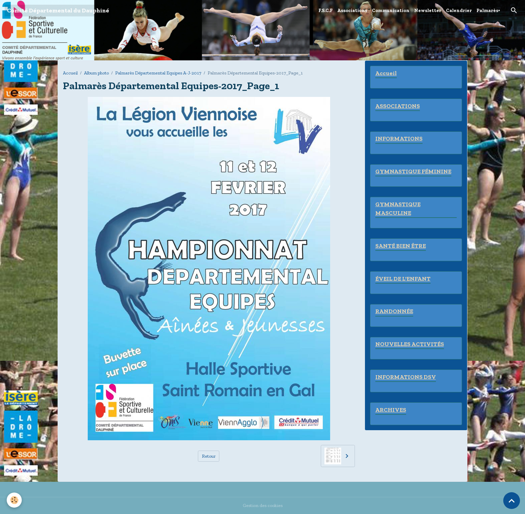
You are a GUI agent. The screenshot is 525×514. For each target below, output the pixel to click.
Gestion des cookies (263, 505)
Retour (209, 456)
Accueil (70, 73)
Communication (390, 10)
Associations (352, 10)
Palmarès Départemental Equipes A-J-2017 (158, 73)
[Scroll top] (511, 500)
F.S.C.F (325, 10)
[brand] (58, 10)
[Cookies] (14, 500)
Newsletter (427, 10)
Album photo (96, 73)
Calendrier (459, 10)
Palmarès (487, 10)
